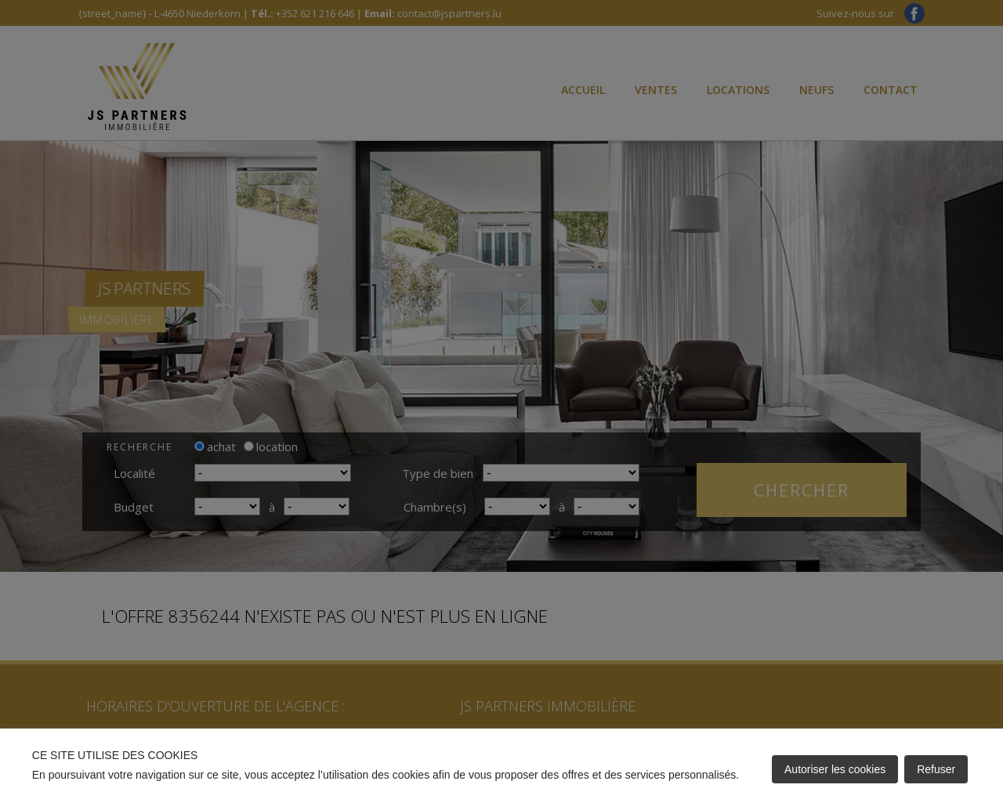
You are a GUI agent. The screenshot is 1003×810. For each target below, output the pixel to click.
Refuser (936, 769)
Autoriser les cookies (834, 769)
